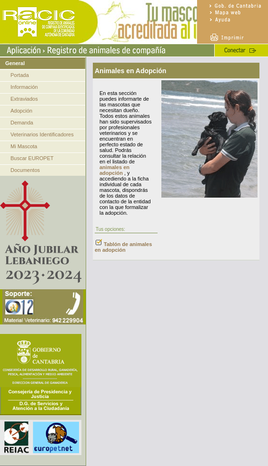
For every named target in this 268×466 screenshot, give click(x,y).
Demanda (21, 122)
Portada (19, 75)
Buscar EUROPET (31, 158)
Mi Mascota (23, 146)
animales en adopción (114, 170)
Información (24, 87)
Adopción (21, 111)
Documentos (25, 170)
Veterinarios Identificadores (42, 134)
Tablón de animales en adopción (123, 247)
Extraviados (24, 99)
